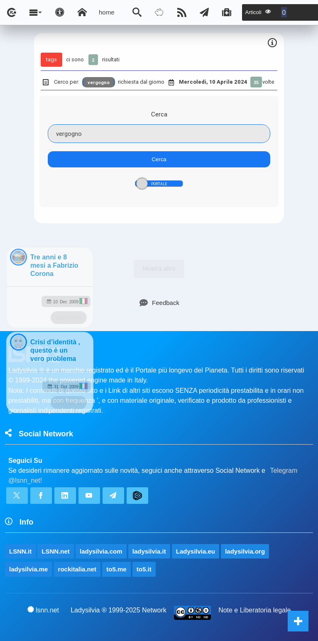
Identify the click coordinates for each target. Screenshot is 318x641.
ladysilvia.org (245, 551)
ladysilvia (68, 317)
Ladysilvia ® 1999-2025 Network (118, 610)
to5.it (144, 569)
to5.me (116, 569)
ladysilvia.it (149, 551)
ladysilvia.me (28, 569)
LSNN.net (56, 551)
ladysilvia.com (101, 551)
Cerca (159, 114)
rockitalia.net (77, 569)
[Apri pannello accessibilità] (60, 12)
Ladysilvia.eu (195, 551)
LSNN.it (20, 551)
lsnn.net (43, 610)
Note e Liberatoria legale (254, 610)
